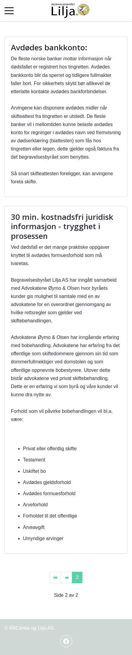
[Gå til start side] (55, 577)
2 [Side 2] (77, 577)
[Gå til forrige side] (66, 577)
